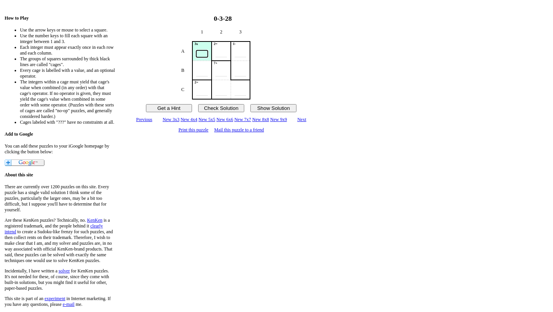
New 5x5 (207, 119)
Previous (144, 119)
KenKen (95, 220)
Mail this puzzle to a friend (239, 130)
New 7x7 (242, 119)
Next (301, 119)
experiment (55, 298)
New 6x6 (225, 119)
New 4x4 (188, 119)
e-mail (69, 304)
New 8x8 (260, 119)
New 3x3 (170, 119)
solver (64, 271)
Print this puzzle (194, 130)
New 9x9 (278, 119)
